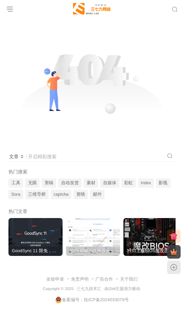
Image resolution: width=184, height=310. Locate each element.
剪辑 (49, 183)
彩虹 (128, 183)
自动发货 (70, 183)
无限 (32, 183)
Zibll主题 (116, 288)
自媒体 (109, 183)
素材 (91, 183)
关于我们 (129, 279)
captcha (60, 194)
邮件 (97, 194)
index (146, 183)
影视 (163, 183)
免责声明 (80, 279)
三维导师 (37, 194)
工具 (16, 183)
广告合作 (104, 279)
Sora (16, 194)
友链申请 (55, 279)
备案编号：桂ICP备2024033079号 (92, 299)
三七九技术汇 (89, 288)
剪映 (80, 194)
